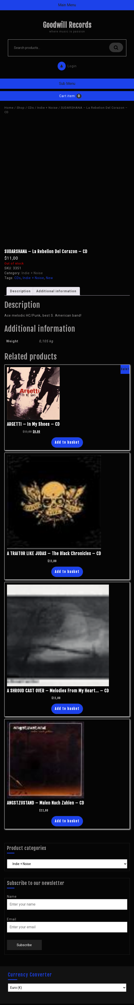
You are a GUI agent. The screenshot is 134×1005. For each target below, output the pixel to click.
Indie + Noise (47, 107)
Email (11, 919)
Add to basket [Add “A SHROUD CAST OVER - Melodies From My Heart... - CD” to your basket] (67, 709)
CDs (31, 107)
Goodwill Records (67, 25)
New (49, 278)
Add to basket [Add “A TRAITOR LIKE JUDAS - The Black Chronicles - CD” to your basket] (67, 572)
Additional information (56, 291)
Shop (21, 107)
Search (116, 47)
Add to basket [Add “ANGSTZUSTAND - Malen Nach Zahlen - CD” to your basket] (67, 821)
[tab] (20, 291)
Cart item (67, 96)
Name (12, 896)
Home (8, 107)
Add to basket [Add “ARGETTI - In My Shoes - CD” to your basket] (67, 442)
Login (66, 65)
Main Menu (67, 5)
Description (20, 291)
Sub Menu (67, 83)
